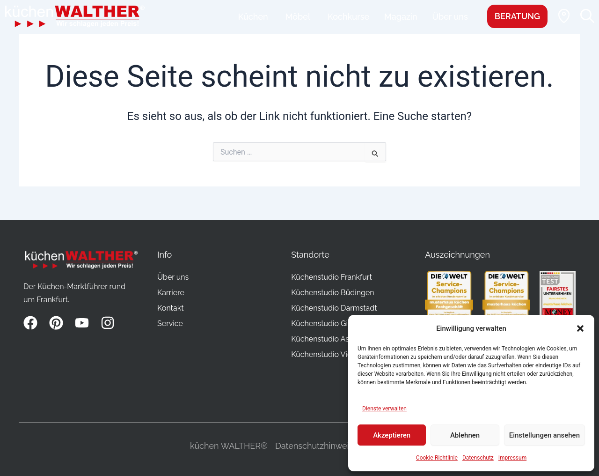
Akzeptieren (391, 435)
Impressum (512, 457)
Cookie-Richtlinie (437, 457)
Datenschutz (478, 457)
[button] (580, 328)
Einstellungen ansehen (544, 435)
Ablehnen (465, 435)
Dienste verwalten (384, 408)
